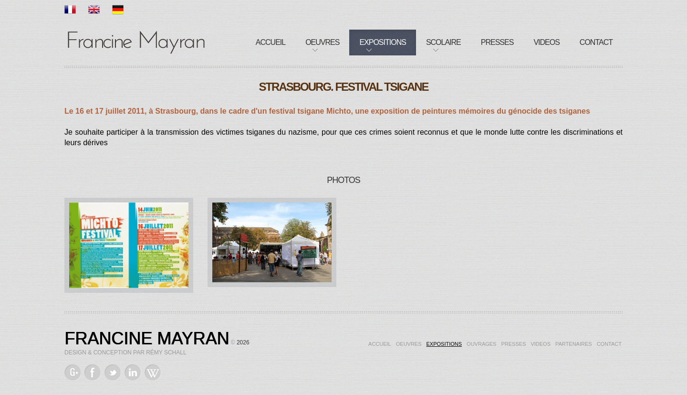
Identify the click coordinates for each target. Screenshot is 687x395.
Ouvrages (481, 344)
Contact (596, 42)
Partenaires (573, 344)
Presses (497, 42)
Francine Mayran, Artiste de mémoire (136, 40)
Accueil (270, 42)
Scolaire (443, 42)
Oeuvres (322, 42)
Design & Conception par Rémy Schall (125, 352)
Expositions (382, 42)
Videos (546, 42)
